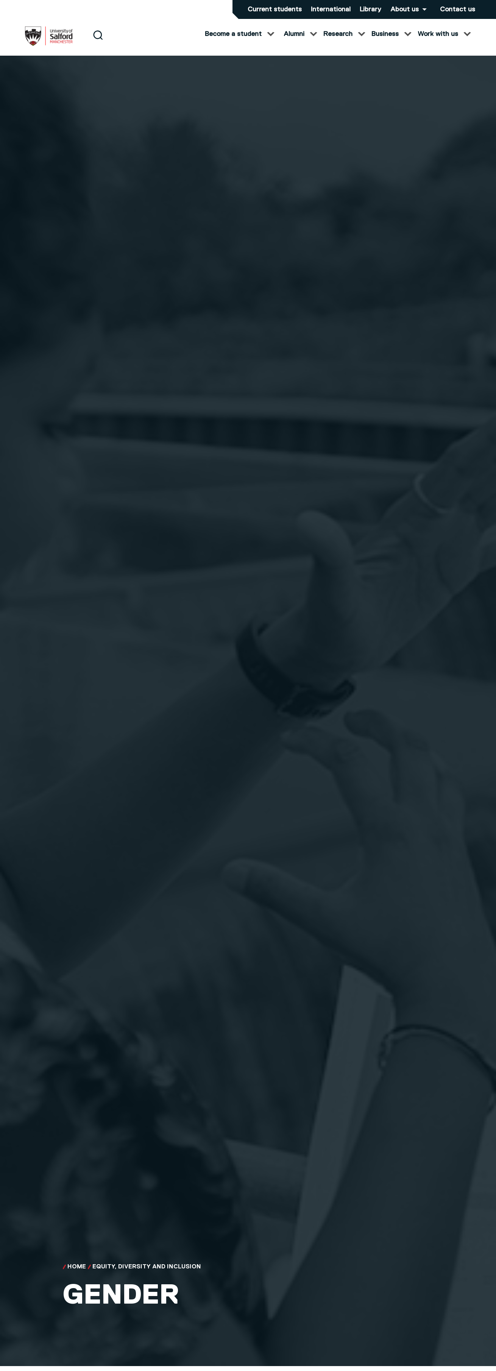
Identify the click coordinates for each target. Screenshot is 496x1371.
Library (370, 9)
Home (76, 1274)
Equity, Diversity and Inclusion (146, 1274)
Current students (275, 9)
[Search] (98, 42)
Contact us (457, 9)
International (331, 9)
